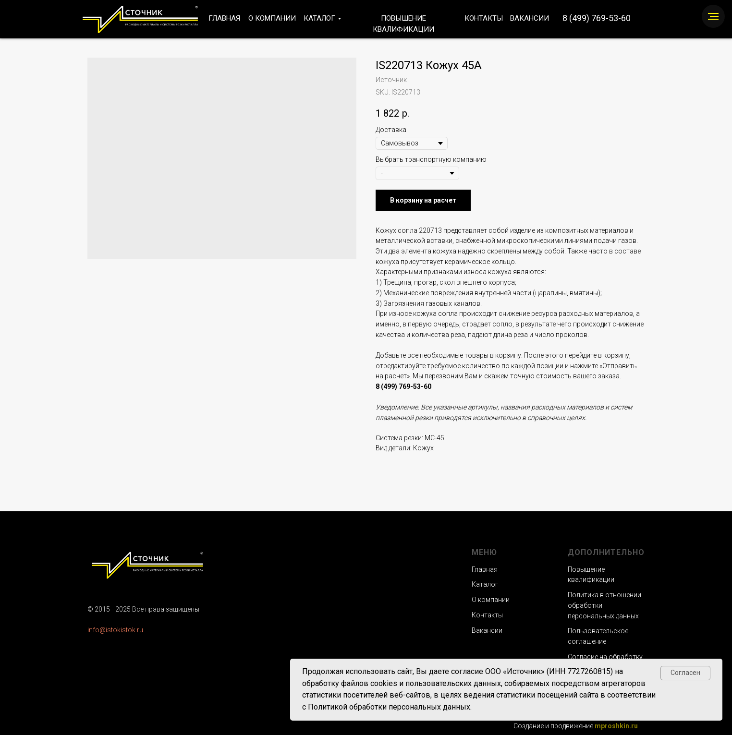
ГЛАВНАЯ (224, 18)
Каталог (485, 584)
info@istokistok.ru (115, 630)
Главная (485, 569)
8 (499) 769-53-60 (596, 18)
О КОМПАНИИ (272, 18)
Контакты (487, 615)
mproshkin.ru (616, 726)
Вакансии (487, 630)
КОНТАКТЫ (483, 18)
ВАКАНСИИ (529, 18)
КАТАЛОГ (319, 18)
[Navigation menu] (713, 16)
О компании (491, 599)
